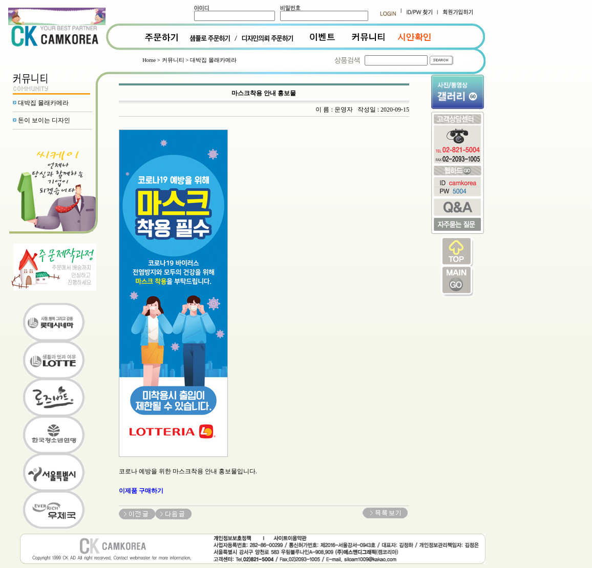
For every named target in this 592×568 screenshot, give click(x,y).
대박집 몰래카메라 (43, 102)
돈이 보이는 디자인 (44, 120)
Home (149, 60)
